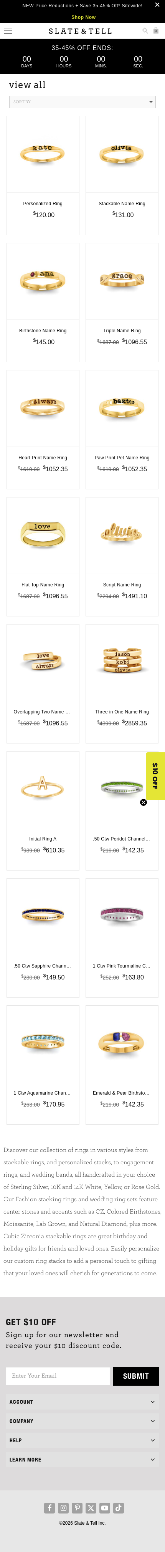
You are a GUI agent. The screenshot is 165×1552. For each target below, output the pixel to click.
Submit (136, 1375)
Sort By (83, 102)
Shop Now (83, 17)
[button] (155, 776)
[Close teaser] (143, 802)
